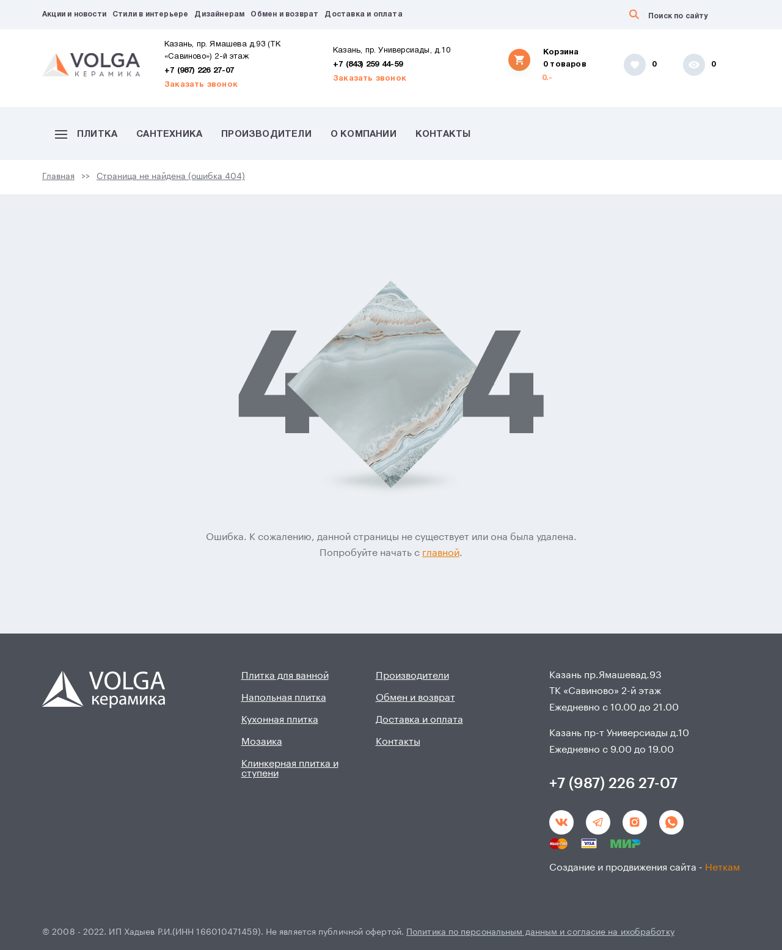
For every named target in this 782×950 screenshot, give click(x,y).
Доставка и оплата (363, 14)
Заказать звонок (201, 85)
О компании (363, 134)
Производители (266, 134)
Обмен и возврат (284, 14)
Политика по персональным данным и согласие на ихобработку (540, 932)
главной (440, 553)
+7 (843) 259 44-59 (368, 64)
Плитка (86, 134)
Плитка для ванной (285, 676)
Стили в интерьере (150, 14)
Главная (58, 176)
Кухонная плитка (279, 720)
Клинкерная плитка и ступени (289, 768)
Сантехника (169, 134)
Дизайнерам (219, 14)
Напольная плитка (283, 698)
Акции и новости (74, 14)
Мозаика (261, 742)
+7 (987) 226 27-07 (199, 71)
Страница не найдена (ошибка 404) (171, 176)
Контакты (443, 134)
